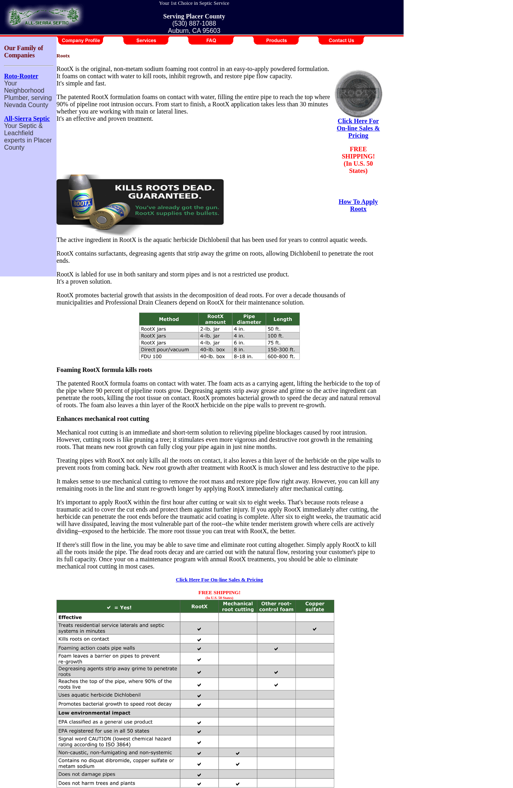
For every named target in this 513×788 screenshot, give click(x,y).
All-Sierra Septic (27, 118)
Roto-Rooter (21, 76)
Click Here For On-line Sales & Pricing (358, 128)
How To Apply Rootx (358, 205)
